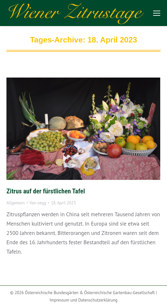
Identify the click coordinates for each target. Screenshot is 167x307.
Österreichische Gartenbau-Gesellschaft (119, 292)
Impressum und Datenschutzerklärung (83, 300)
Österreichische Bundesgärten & (54, 292)
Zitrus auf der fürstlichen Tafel (45, 191)
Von (38, 203)
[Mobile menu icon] (157, 13)
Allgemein (15, 203)
